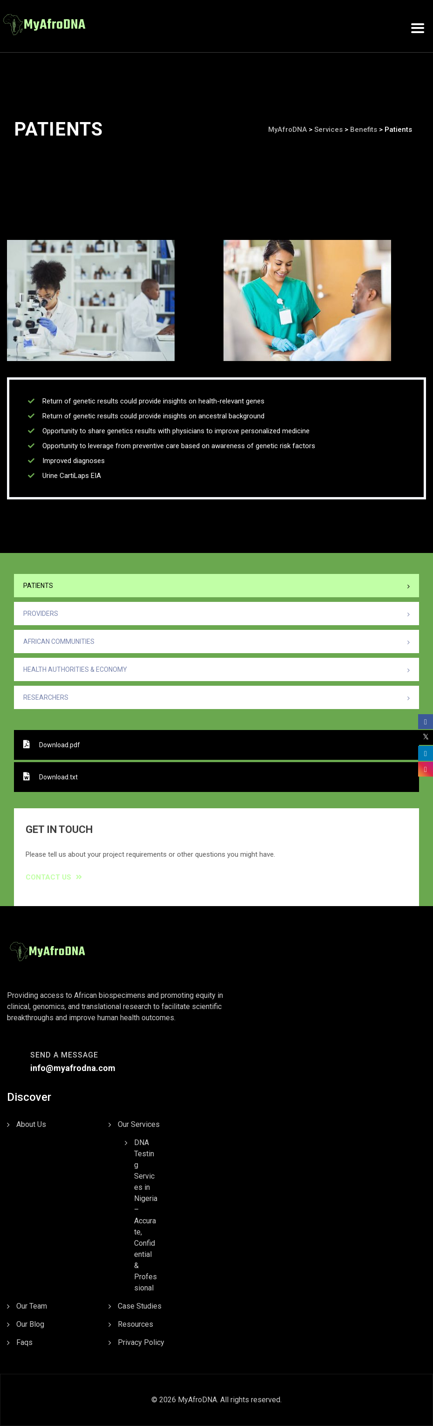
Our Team (31, 1306)
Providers (40, 613)
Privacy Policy (141, 1342)
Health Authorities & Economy (75, 669)
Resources (135, 1324)
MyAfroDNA (197, 1399)
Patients (38, 585)
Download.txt (50, 776)
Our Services (139, 1124)
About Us (31, 1124)
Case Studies (140, 1306)
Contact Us (54, 877)
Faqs (24, 1342)
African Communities (59, 641)
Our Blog (30, 1324)
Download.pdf (51, 744)
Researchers (45, 697)
